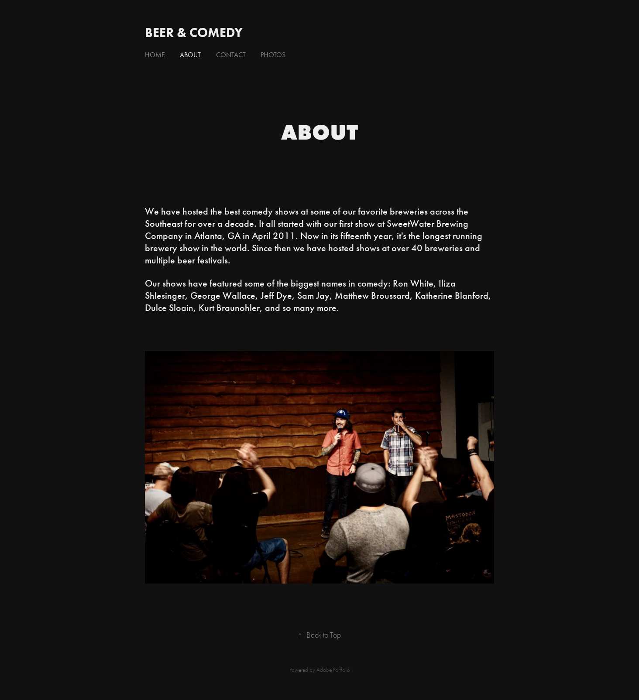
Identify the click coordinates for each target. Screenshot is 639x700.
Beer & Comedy (194, 32)
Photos (273, 55)
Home (155, 55)
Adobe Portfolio (333, 669)
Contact (231, 55)
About (190, 55)
